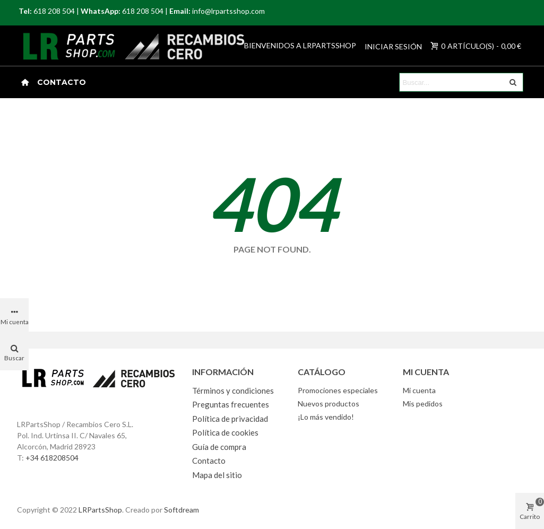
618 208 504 (54, 10)
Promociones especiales (338, 390)
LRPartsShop (100, 509)
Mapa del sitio (217, 475)
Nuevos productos (328, 403)
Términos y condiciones (233, 390)
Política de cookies (225, 432)
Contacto (61, 82)
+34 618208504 (52, 457)
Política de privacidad (230, 418)
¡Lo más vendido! (326, 416)
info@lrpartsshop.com (228, 10)
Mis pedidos (423, 403)
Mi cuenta (419, 390)
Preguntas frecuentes (230, 404)
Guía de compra (219, 447)
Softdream (181, 509)
